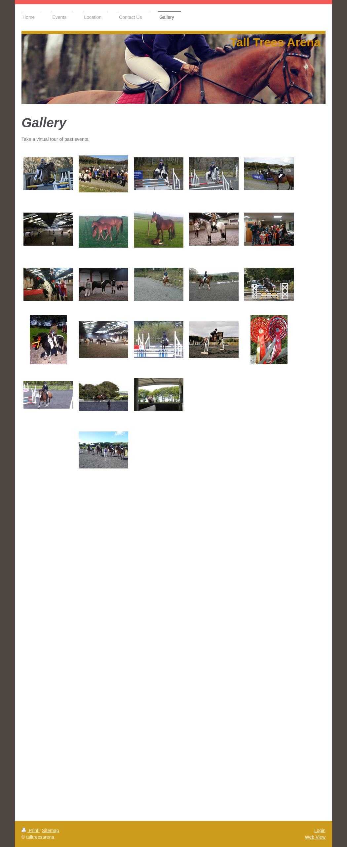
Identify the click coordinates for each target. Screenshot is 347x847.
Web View (315, 837)
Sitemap (50, 830)
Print (30, 830)
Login (320, 830)
